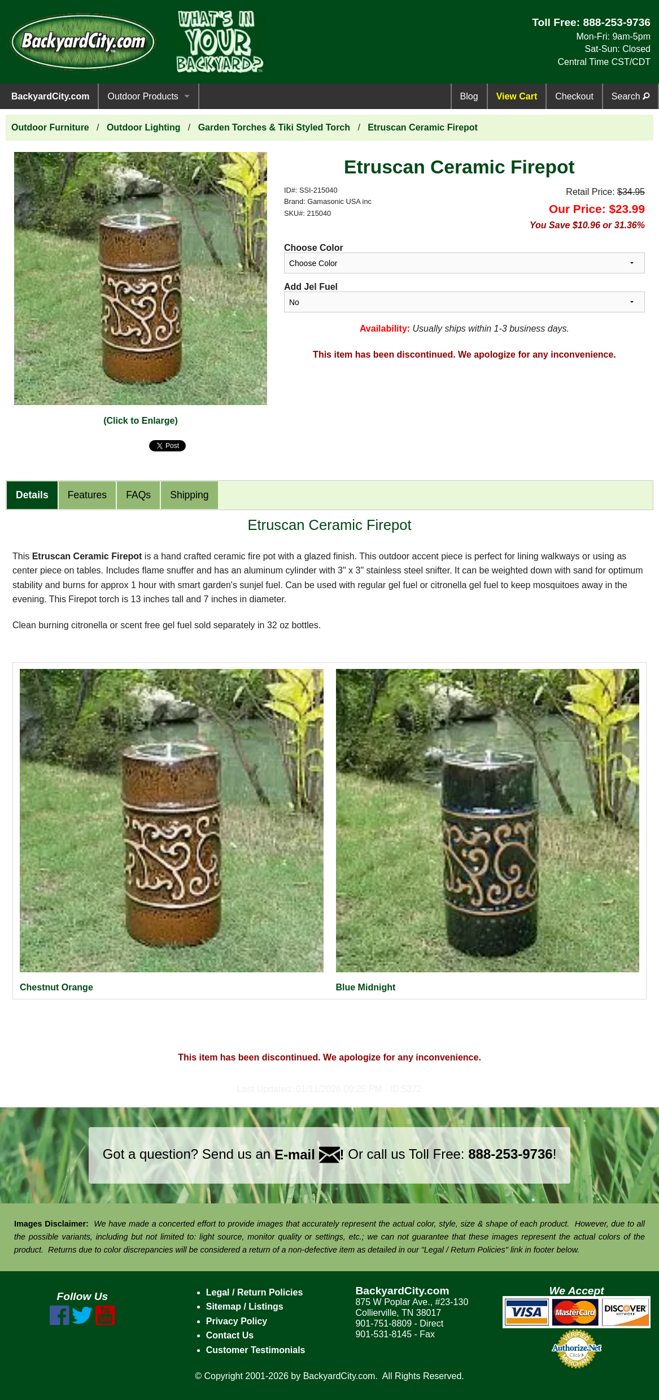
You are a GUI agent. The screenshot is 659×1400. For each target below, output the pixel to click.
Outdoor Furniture (50, 127)
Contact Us (230, 1335)
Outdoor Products (142, 96)
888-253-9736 (617, 22)
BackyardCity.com (50, 96)
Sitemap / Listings (244, 1306)
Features (87, 495)
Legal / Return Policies (254, 1292)
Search (630, 96)
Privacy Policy (237, 1321)
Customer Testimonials (256, 1350)
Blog (469, 96)
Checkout (574, 96)
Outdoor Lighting (144, 127)
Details (32, 495)
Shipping (189, 495)
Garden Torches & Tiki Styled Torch (274, 127)
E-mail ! (309, 1154)
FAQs (138, 495)
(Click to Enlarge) (140, 420)
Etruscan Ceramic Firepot (423, 127)
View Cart (517, 96)
